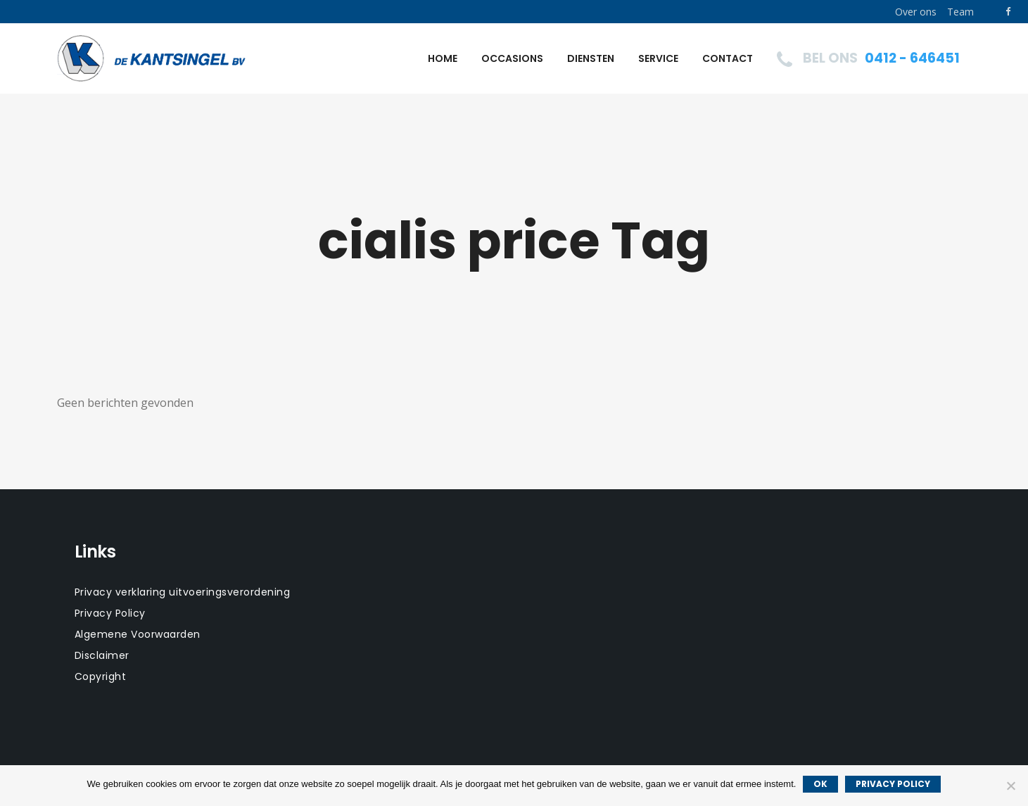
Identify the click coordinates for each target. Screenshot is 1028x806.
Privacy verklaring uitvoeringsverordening (183, 592)
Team (960, 11)
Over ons (916, 11)
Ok (820, 784)
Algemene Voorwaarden (138, 634)
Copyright (101, 676)
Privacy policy (893, 784)
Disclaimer (102, 655)
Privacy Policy (110, 613)
